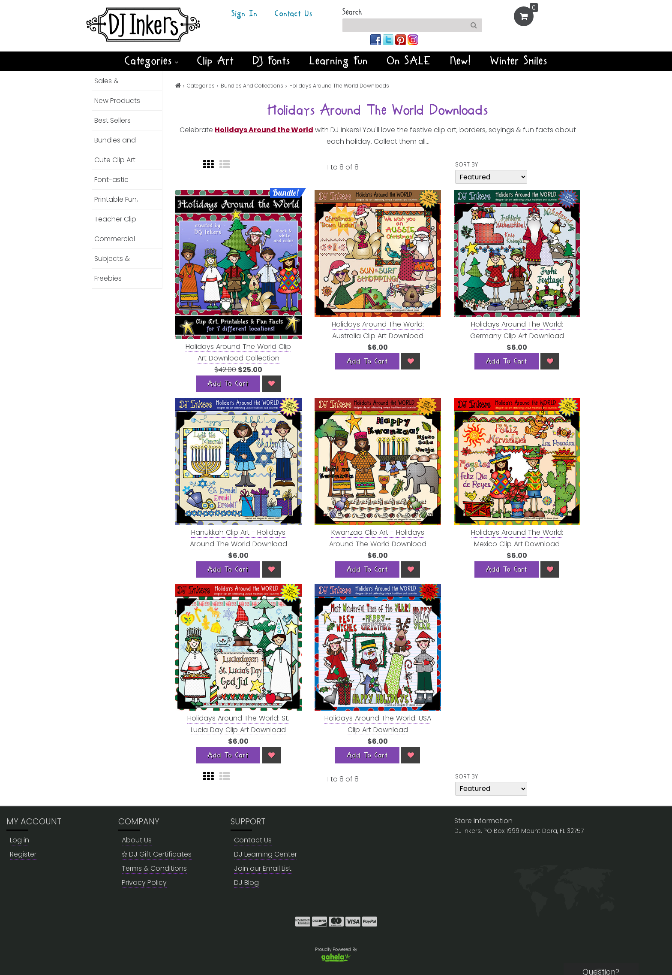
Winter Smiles (519, 61)
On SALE (409, 61)
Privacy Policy (144, 882)
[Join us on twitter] (389, 39)
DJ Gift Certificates (157, 854)
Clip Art (215, 61)
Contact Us (293, 14)
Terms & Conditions (154, 868)
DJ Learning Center (265, 854)
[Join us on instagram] (413, 39)
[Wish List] (271, 383)
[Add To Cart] (228, 383)
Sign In (244, 14)
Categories (151, 61)
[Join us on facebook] (376, 39)
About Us (137, 840)
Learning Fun (338, 61)
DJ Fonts (272, 61)
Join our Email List (262, 868)
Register (23, 854)
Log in (19, 840)
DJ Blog (246, 882)
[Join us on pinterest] (401, 39)
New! (460, 61)
